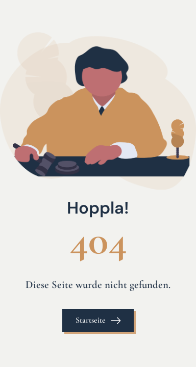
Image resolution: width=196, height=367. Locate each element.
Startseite (91, 320)
